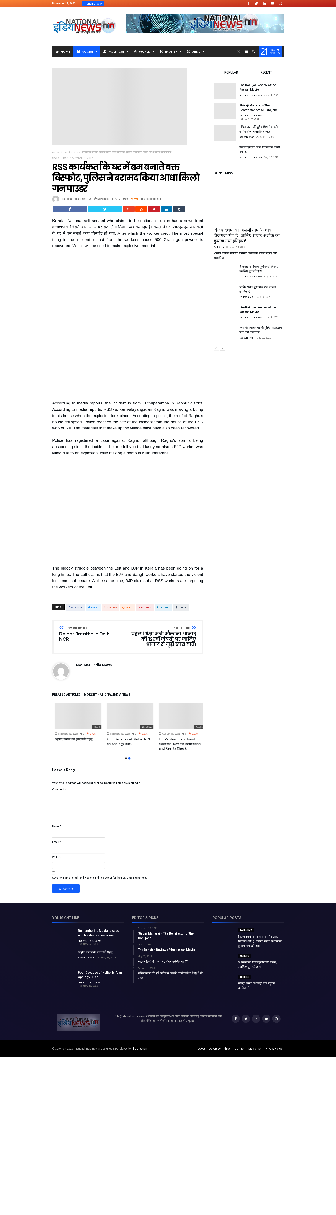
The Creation (139, 990)
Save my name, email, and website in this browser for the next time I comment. (99, 820)
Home (56, 152)
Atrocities (196, 669)
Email (56, 784)
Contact (239, 990)
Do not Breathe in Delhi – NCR (92, 576)
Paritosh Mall (246, 297)
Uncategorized (89, 669)
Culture (244, 898)
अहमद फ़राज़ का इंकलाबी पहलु (123, 682)
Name (56, 768)
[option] (75, 667)
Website (57, 799)
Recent (266, 72)
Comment (59, 731)
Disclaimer (254, 990)
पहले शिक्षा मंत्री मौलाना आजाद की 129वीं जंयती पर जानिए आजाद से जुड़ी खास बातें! (163, 579)
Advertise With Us (220, 990)
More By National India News (107, 637)
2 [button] (129, 700)
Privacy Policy (274, 990)
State (65, 158)
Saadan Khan (246, 137)
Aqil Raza (219, 247)
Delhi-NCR (246, 872)
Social (68, 152)
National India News (74, 198)
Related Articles (66, 637)
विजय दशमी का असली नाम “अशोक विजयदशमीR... (135, 3)
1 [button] (126, 700)
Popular (231, 72)
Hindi (146, 669)
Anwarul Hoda (86, 900)
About (201, 990)
